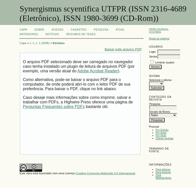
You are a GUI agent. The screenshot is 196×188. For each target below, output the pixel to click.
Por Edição (162, 130)
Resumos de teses (81, 34)
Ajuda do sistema (159, 38)
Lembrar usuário (165, 62)
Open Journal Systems (159, 30)
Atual (120, 29)
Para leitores (163, 169)
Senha (153, 56)
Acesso (57, 29)
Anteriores (29, 34)
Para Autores (163, 172)
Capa (23, 29)
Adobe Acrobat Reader (97, 71)
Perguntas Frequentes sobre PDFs (54, 106)
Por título (161, 135)
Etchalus (59, 43)
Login (152, 51)
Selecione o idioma (160, 80)
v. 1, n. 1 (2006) (40, 43)
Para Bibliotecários (164, 176)
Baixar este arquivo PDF (123, 49)
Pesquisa (101, 29)
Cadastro (79, 29)
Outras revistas (165, 138)
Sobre (39, 29)
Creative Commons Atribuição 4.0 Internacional (105, 173)
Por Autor (161, 132)
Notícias (52, 34)
